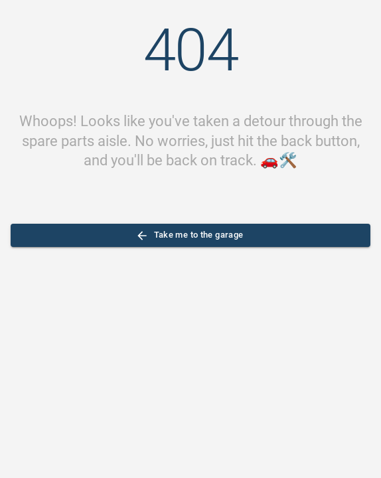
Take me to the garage (190, 235)
